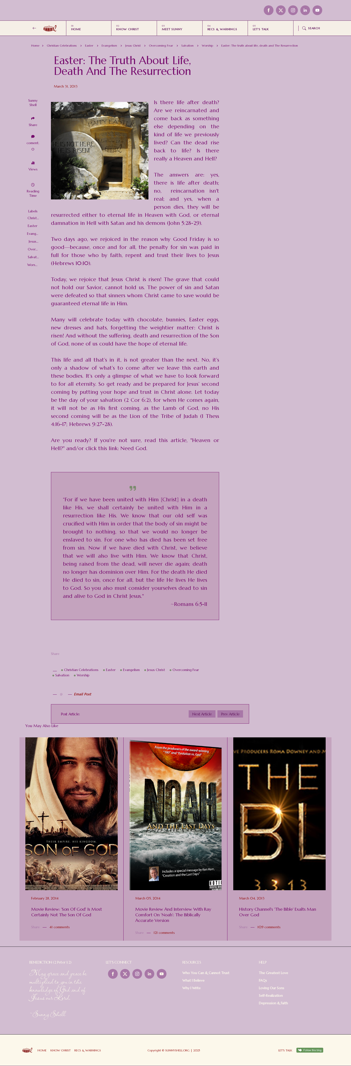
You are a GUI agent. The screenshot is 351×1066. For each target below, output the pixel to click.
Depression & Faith (273, 1003)
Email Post (82, 694)
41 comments (59, 927)
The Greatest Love (273, 973)
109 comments (269, 927)
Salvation (187, 45)
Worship (207, 45)
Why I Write (191, 988)
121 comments (164, 932)
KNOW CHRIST (127, 29)
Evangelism (109, 45)
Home (35, 45)
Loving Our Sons (271, 988)
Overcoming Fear (161, 45)
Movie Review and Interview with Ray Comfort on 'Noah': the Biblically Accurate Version (173, 914)
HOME (76, 29)
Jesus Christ (133, 45)
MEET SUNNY (172, 29)
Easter (89, 45)
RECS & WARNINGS (222, 29)
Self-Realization (271, 995)
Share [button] (33, 125)
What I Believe (193, 980)
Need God (133, 448)
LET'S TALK (261, 29)
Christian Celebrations (62, 45)
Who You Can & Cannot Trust (205, 973)
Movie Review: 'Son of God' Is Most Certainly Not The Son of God (66, 912)
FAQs (263, 980)
